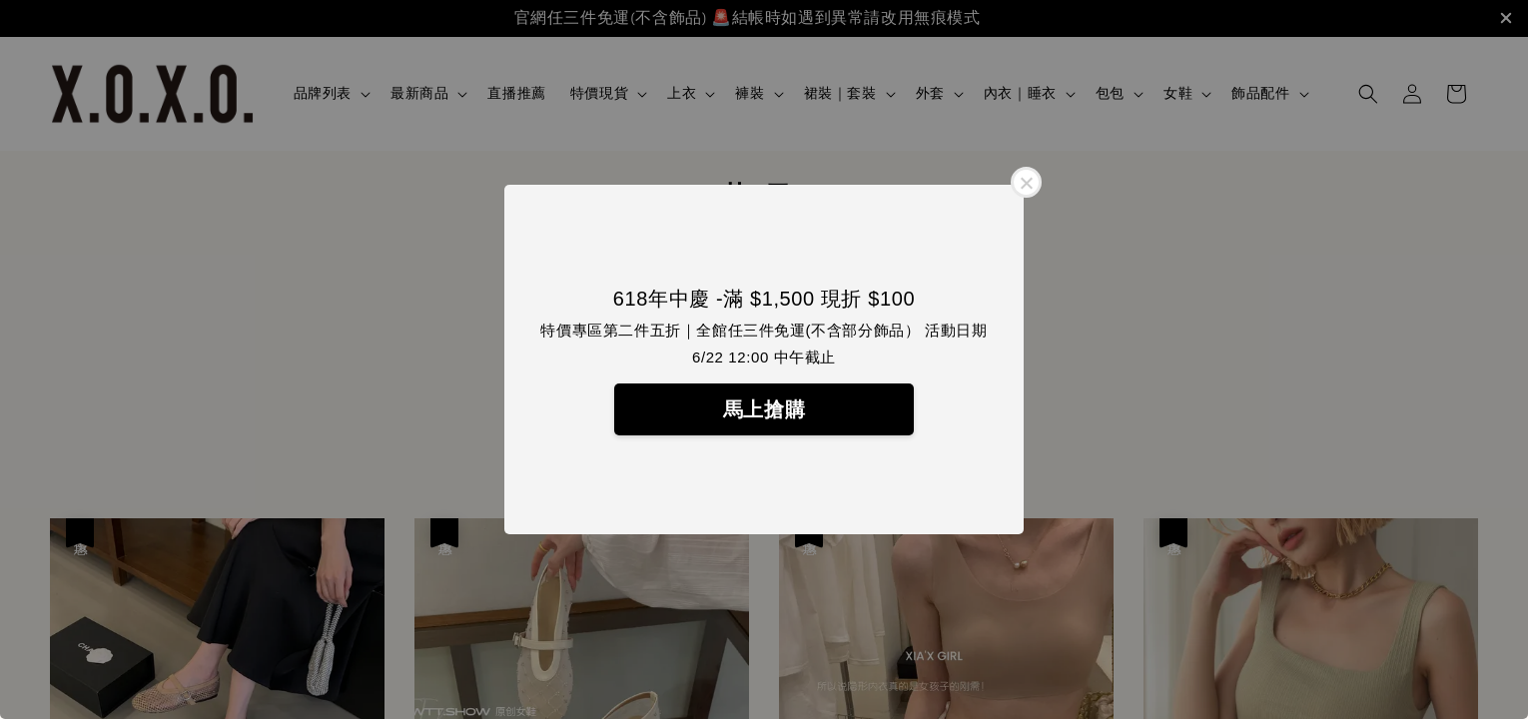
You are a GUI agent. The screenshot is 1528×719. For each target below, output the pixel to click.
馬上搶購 (764, 409)
